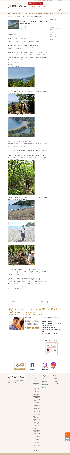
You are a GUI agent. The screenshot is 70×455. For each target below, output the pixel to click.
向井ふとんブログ (14, 16)
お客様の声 (46, 13)
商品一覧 (31, 13)
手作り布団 (52, 29)
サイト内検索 (55, 381)
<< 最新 (13, 301)
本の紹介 (52, 36)
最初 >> (42, 301)
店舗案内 (58, 13)
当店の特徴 (14, 13)
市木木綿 (52, 27)
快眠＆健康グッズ (46, 384)
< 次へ (23, 301)
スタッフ (55, 378)
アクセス (55, 380)
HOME (9, 13)
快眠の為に (35, 378)
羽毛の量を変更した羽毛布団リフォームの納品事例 (36, 419)
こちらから (55, 340)
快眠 (51, 32)
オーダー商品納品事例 (38, 13)
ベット (51, 22)
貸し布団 (44, 387)
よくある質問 (52, 13)
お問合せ (63, 13)
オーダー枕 (52, 24)
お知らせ (54, 375)
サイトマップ (55, 383)
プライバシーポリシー (36, 450)
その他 (19, 16)
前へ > (33, 301)
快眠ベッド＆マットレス (23, 13)
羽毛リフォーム (53, 34)
